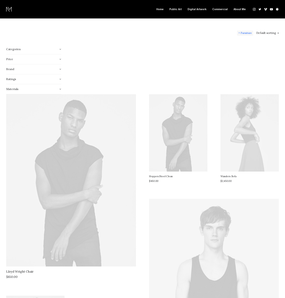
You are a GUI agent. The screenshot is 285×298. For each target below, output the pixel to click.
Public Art (175, 9)
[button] (254, 9)
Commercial (220, 9)
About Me (240, 9)
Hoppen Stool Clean (195, 107)
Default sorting (266, 33)
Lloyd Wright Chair (88, 180)
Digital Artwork (197, 9)
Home (160, 9)
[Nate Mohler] (9, 9)
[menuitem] (160, 9)
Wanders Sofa (246, 107)
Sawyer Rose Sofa (195, 261)
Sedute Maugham (84, 275)
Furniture (246, 33)
